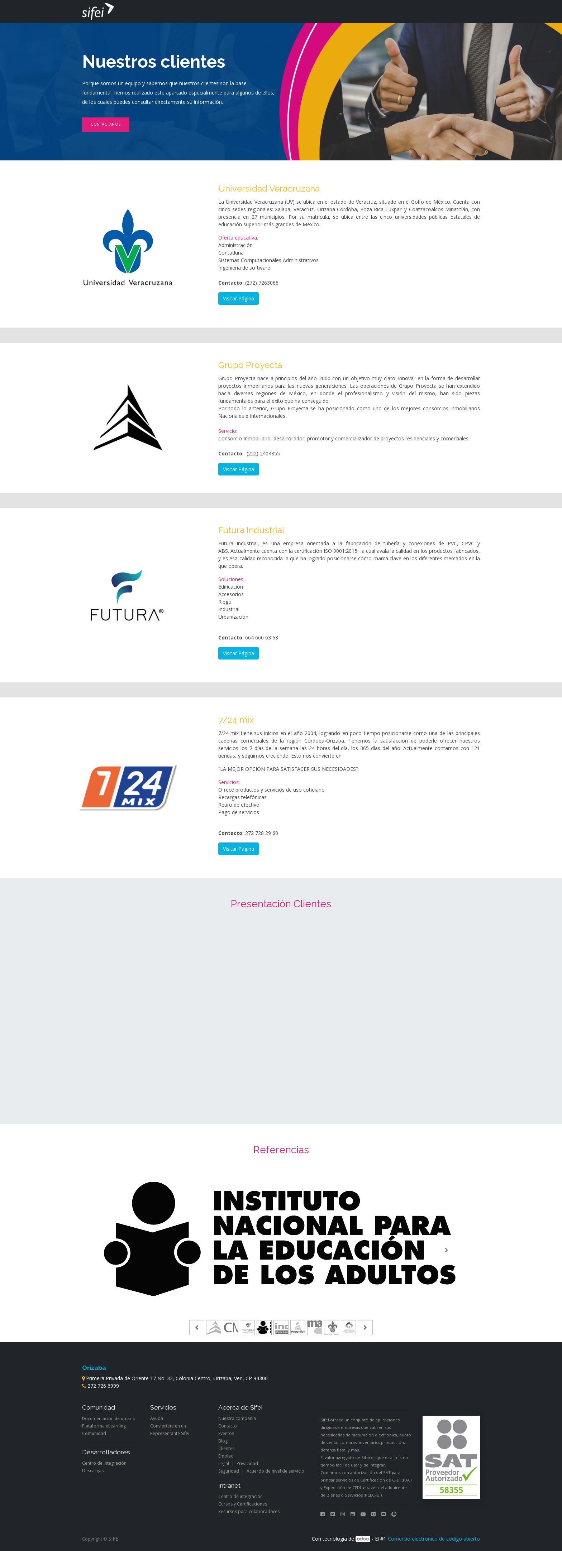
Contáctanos (106, 124)
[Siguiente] (446, 1250)
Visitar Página (238, 298)
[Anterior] (115, 1250)
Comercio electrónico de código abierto (434, 1538)
